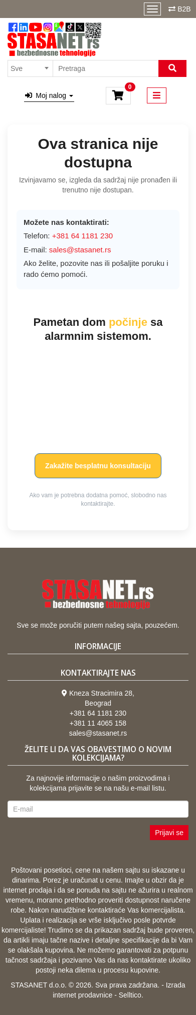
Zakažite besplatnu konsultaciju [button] (98, 466)
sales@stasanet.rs (80, 249)
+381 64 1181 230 (98, 713)
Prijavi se (169, 833)
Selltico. (131, 995)
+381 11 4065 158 (98, 723)
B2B (183, 9)
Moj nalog (49, 95)
